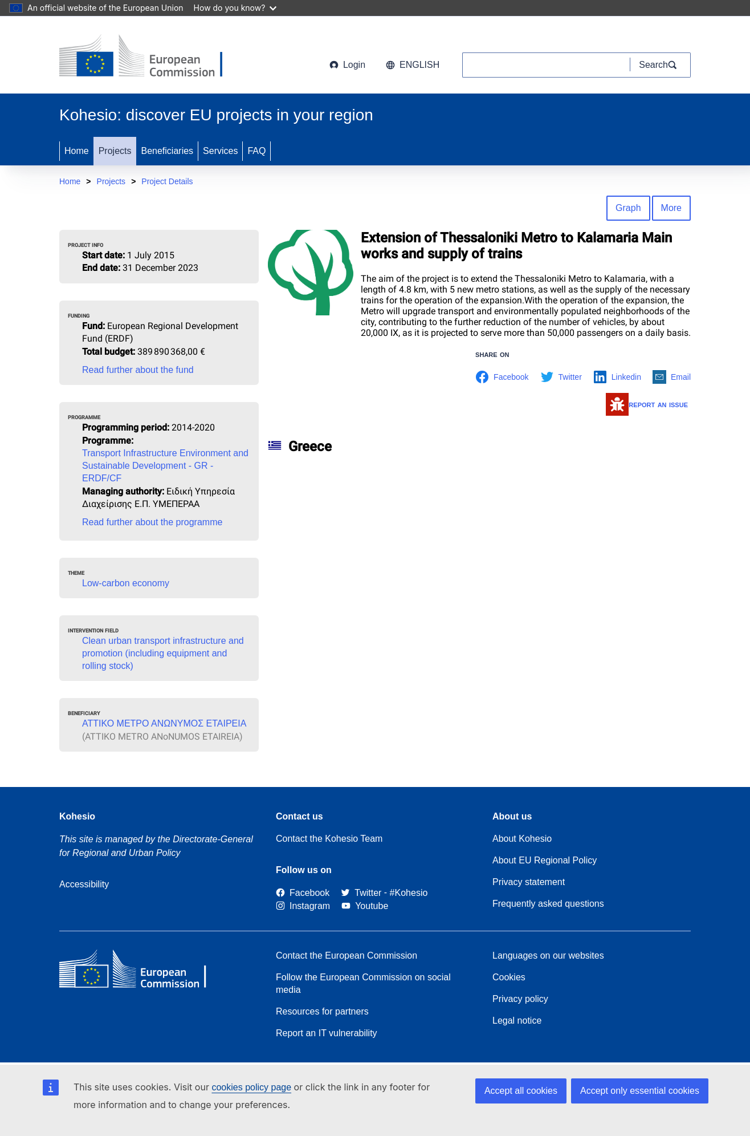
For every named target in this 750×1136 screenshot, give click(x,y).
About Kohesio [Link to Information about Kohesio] (522, 838)
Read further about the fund (138, 370)
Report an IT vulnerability (326, 1033)
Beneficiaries (167, 151)
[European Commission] (151, 57)
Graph (628, 208)
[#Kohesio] (409, 892)
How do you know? (235, 8)
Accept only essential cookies (639, 1091)
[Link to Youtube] (364, 905)
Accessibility (84, 884)
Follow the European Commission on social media (363, 983)
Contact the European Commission (346, 955)
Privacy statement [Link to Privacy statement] (528, 882)
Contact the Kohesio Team (329, 838)
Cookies (508, 977)
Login (347, 65)
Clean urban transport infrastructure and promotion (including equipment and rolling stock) (163, 653)
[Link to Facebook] (302, 892)
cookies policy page (251, 1087)
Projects (115, 151)
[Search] (660, 65)
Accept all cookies (520, 1091)
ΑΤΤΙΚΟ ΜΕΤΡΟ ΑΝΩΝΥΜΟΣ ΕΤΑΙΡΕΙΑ (164, 723)
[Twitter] (361, 892)
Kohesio (77, 816)
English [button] (412, 65)
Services (220, 151)
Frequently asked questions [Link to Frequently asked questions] (548, 903)
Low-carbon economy (125, 583)
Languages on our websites (548, 955)
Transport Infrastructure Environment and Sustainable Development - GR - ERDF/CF (165, 465)
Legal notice (516, 1020)
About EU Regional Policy (544, 860)
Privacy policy (520, 999)
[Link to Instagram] (303, 905)
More (671, 208)
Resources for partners (322, 1011)
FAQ (256, 151)
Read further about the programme (152, 522)
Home (76, 151)
